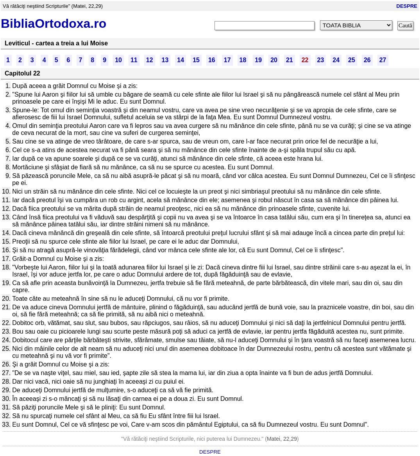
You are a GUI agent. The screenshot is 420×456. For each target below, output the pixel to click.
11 (134, 60)
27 (382, 60)
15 (196, 60)
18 (243, 60)
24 (336, 60)
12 (149, 60)
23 (320, 60)
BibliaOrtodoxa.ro (53, 23)
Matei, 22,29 (282, 439)
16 (211, 60)
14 (180, 60)
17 (227, 60)
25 (351, 60)
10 (118, 60)
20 (273, 60)
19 (258, 60)
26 (367, 60)
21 (289, 60)
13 (165, 60)
